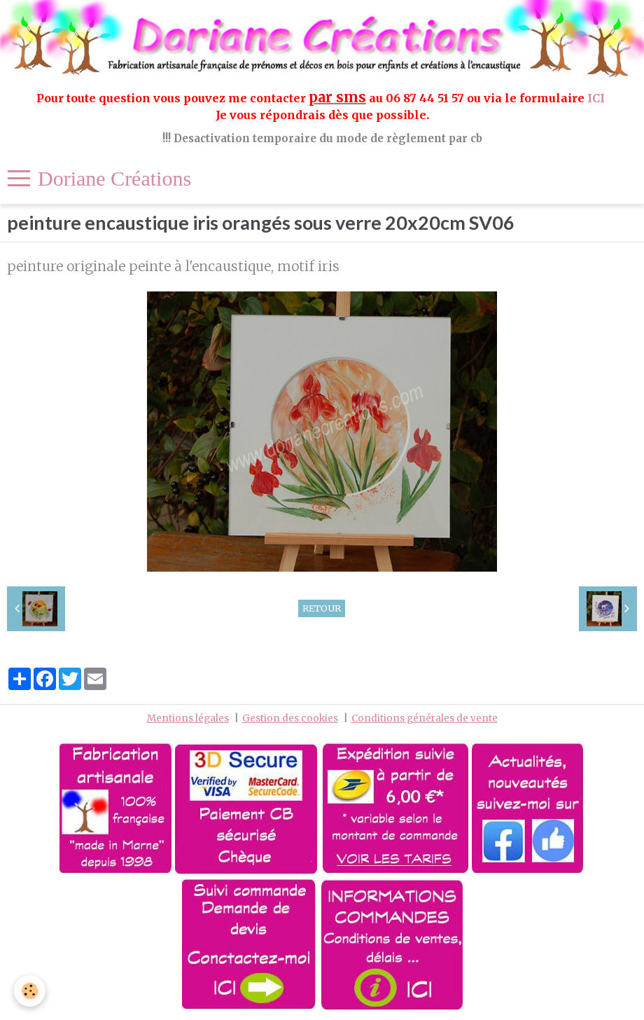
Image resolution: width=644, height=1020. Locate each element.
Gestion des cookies (290, 718)
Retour (321, 608)
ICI (597, 98)
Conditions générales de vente (424, 718)
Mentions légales (188, 718)
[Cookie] (30, 991)
